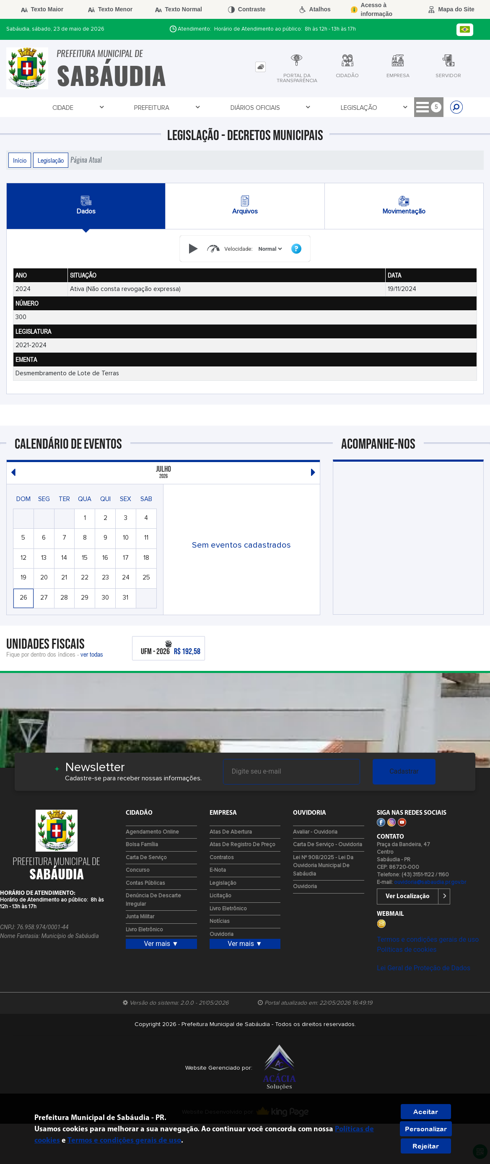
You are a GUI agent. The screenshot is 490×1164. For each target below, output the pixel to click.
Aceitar (425, 1111)
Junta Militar (140, 917)
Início (19, 160)
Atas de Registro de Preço (242, 844)
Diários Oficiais (151, 107)
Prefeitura (91, 107)
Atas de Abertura (231, 832)
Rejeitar (425, 1146)
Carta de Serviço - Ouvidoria (327, 844)
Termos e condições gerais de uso (428, 939)
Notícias (220, 921)
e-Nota (218, 870)
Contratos (222, 857)
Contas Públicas (145, 883)
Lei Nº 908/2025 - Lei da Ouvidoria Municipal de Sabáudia (323, 866)
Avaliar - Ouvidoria (315, 832)
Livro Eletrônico (144, 930)
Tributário (312, 107)
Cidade (46, 107)
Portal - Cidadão (375, 107)
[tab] (260, 67)
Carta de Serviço (146, 857)
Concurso (138, 870)
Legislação (211, 107)
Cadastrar (404, 771)
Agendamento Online (152, 832)
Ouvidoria (221, 934)
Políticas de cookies (406, 950)
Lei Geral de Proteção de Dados (423, 968)
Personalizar (426, 1129)
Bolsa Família (142, 844)
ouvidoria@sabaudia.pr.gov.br (430, 882)
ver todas (91, 654)
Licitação (262, 107)
